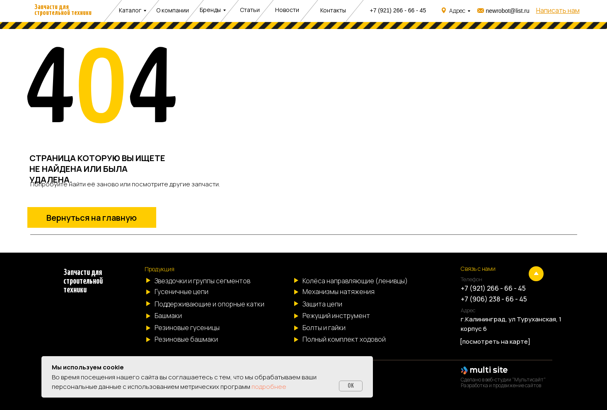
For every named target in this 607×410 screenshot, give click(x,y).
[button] (558, 10)
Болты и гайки (324, 327)
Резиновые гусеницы (187, 327)
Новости (287, 10)
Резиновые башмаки (186, 339)
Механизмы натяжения (338, 291)
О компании (172, 10)
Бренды (210, 10)
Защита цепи (322, 304)
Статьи (250, 10)
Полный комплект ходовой (344, 339)
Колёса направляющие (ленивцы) (355, 280)
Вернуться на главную (91, 217)
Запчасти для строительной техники (63, 10)
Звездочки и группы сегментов (202, 280)
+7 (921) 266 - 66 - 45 (398, 10)
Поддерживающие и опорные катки (209, 304)
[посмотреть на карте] (495, 341)
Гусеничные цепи (181, 291)
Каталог (130, 10)
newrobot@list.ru (508, 10)
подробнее (269, 386)
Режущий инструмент (336, 315)
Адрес (457, 10)
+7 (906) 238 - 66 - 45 (494, 299)
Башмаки (168, 315)
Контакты (333, 10)
